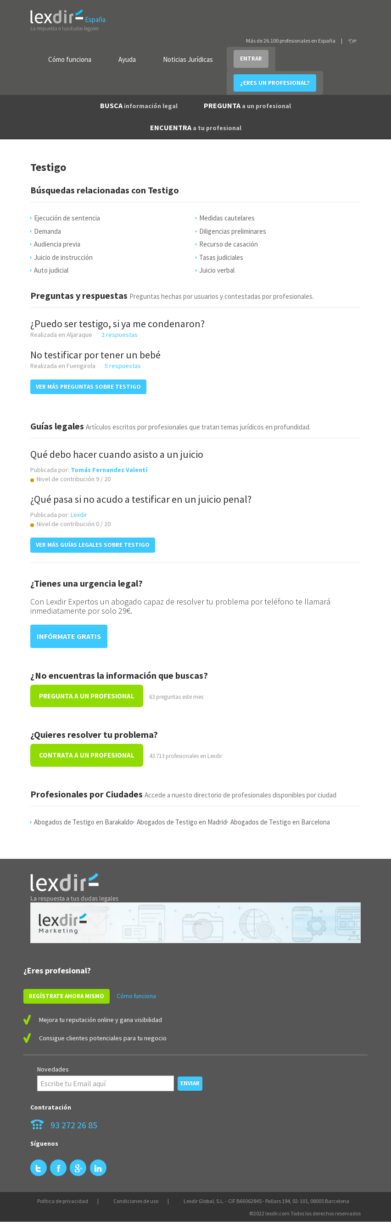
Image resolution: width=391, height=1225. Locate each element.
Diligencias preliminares (232, 231)
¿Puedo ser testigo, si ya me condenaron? (117, 323)
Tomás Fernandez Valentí (109, 470)
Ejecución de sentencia (67, 218)
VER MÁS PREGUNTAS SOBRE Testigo (88, 386)
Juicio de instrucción (63, 257)
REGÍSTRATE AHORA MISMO (66, 996)
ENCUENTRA (195, 127)
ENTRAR (251, 58)
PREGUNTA (247, 105)
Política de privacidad (62, 1201)
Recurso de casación (228, 244)
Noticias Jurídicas (188, 59)
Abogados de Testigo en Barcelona (280, 822)
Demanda (47, 231)
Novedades (53, 1069)
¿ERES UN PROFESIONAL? (275, 83)
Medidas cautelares (227, 218)
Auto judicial (51, 270)
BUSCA (139, 105)
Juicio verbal (217, 270)
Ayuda (127, 59)
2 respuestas (119, 334)
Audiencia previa (57, 244)
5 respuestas (123, 366)
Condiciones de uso (135, 1201)
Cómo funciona (69, 59)
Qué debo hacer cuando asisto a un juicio (116, 454)
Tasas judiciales (221, 257)
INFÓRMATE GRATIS (69, 636)
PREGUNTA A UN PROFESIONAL (86, 696)
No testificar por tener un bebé (95, 354)
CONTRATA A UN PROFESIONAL (86, 755)
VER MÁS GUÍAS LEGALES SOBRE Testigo (93, 545)
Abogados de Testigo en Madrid (182, 822)
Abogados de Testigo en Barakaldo (83, 822)
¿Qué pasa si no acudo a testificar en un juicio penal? (140, 499)
